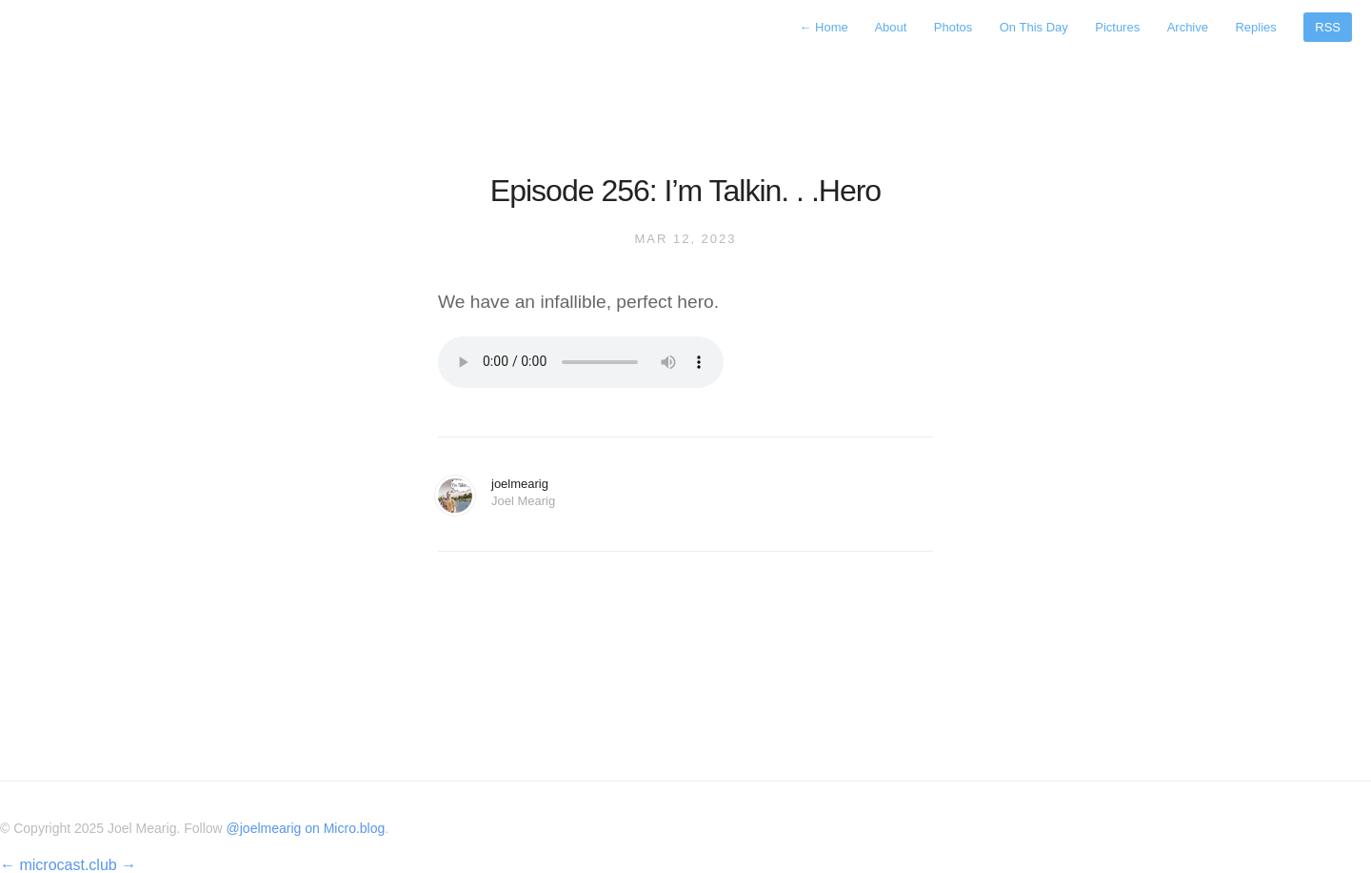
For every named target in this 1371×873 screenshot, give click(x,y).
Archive (1187, 27)
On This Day (1034, 27)
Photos (953, 27)
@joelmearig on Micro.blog (306, 828)
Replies (1255, 27)
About (890, 27)
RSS (1328, 27)
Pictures (1117, 27)
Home (825, 27)
